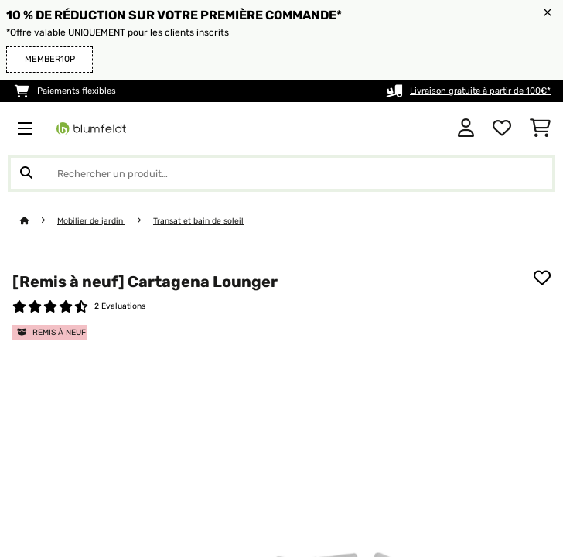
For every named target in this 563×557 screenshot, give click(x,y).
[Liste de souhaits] (502, 128)
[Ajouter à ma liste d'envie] (542, 277)
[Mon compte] (466, 128)
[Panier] (540, 128)
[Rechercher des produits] (281, 173)
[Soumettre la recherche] (26, 173)
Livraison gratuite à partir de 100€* (480, 91)
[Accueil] (38, 221)
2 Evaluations (119, 306)
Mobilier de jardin (91, 221)
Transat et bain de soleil (198, 221)
